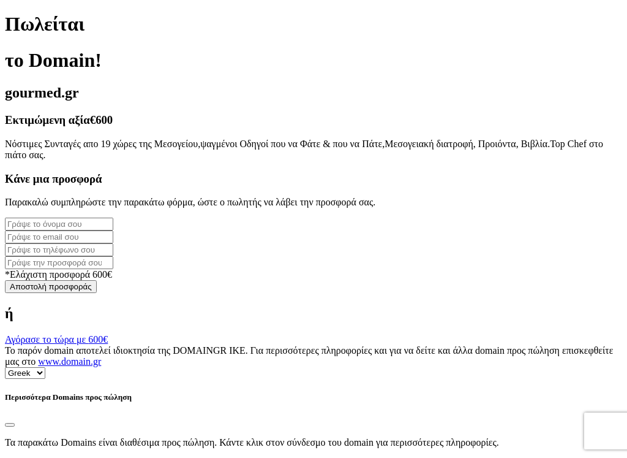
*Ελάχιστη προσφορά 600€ (58, 274)
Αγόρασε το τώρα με (56, 339)
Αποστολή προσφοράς (51, 286)
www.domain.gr (69, 361)
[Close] (10, 425)
